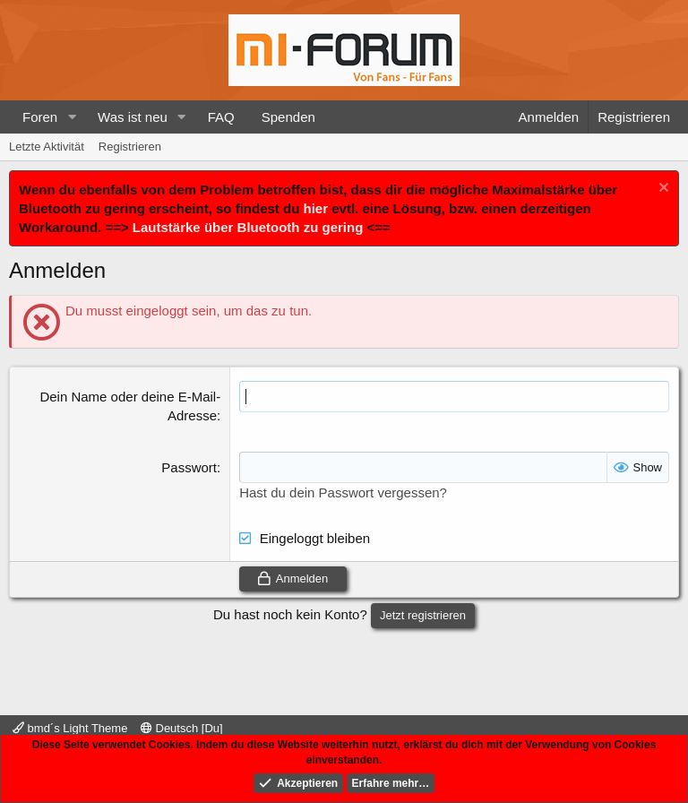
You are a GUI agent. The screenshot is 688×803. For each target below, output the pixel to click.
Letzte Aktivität (46, 146)
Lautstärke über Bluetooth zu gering (248, 227)
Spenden (288, 117)
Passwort (189, 467)
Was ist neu (133, 117)
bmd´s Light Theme (70, 728)
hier (316, 208)
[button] (71, 117)
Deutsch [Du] (182, 728)
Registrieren (130, 146)
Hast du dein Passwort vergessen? (343, 492)
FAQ (221, 117)
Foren (39, 117)
